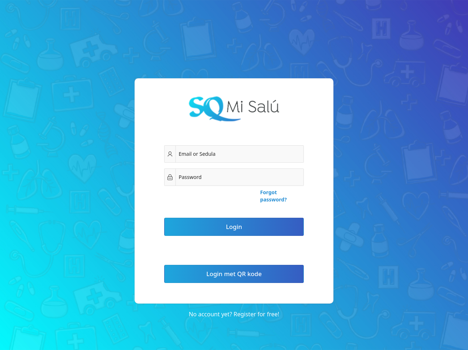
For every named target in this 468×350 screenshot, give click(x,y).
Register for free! (256, 314)
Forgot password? (273, 196)
